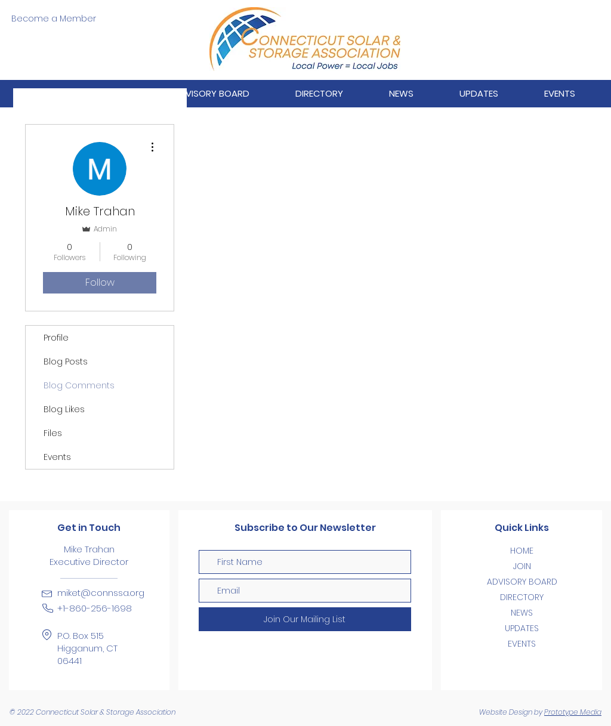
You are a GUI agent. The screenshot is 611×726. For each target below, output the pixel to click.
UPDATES (522, 628)
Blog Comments (79, 385)
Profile (56, 338)
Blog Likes (64, 409)
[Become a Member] (53, 19)
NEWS (522, 613)
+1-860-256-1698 (94, 608)
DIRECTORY (522, 597)
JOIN (522, 566)
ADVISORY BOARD (522, 582)
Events (57, 457)
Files (53, 433)
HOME (521, 551)
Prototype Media (572, 712)
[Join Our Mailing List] (305, 619)
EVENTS (522, 644)
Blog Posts (66, 361)
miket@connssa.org (100, 592)
